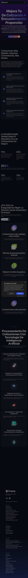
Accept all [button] (20, 293)
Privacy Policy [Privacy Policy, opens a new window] (11, 290)
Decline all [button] (11, 293)
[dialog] (14, 289)
